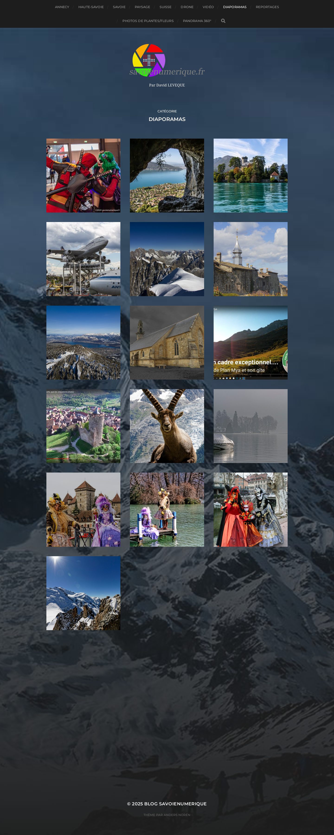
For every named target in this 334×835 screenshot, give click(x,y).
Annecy (62, 7)
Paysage (142, 7)
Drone (187, 7)
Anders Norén (177, 815)
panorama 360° (197, 21)
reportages (267, 7)
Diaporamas (235, 7)
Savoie (119, 7)
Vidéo (208, 7)
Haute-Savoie (91, 7)
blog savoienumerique (175, 803)
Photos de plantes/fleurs (147, 21)
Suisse (166, 7)
